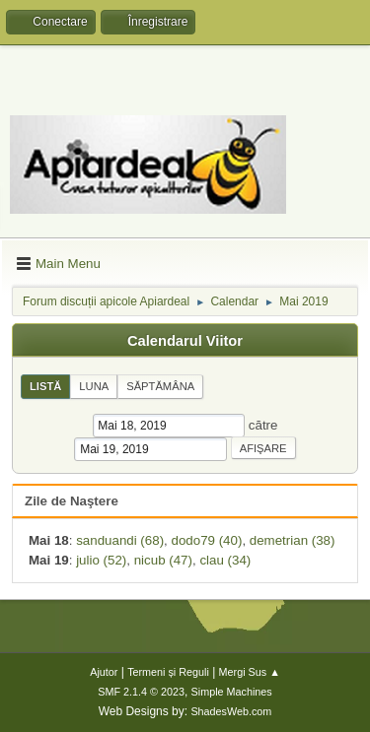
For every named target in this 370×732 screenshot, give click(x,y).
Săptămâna (160, 386)
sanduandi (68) (120, 540)
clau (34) (225, 560)
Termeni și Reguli (168, 672)
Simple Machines (231, 692)
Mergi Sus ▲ (249, 672)
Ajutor (103, 672)
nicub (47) (163, 560)
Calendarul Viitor (185, 341)
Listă (45, 386)
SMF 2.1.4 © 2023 (141, 692)
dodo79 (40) (206, 540)
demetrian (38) (292, 540)
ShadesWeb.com (230, 711)
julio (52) (101, 560)
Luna (94, 386)
